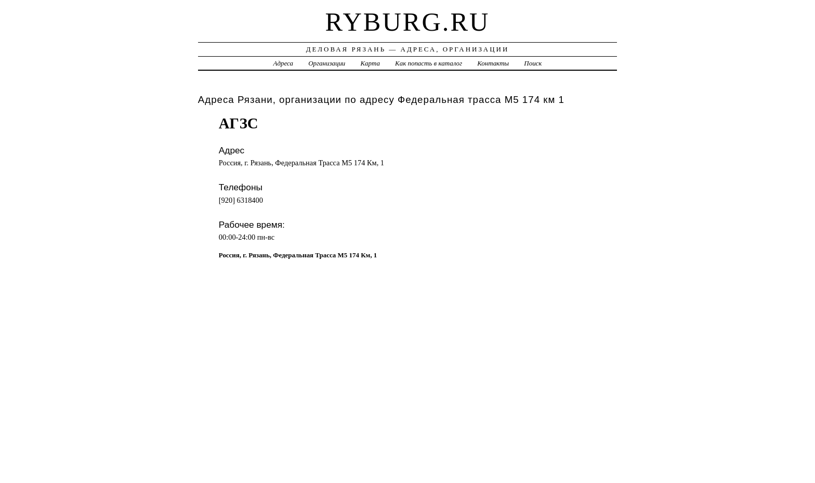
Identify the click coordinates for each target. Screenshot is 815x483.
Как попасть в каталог (428, 63)
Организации (326, 63)
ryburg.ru (407, 21)
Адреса (283, 63)
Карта (370, 63)
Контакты (493, 63)
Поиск (533, 63)
